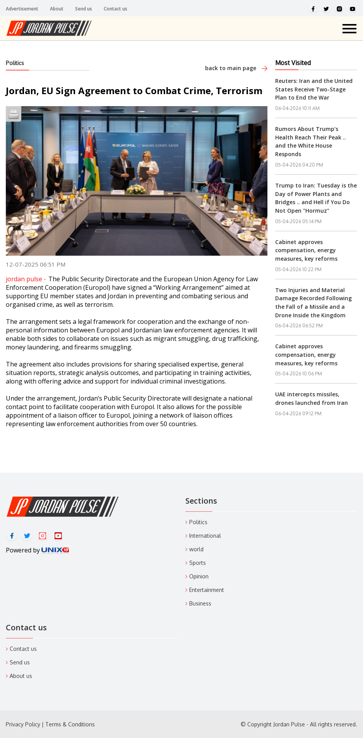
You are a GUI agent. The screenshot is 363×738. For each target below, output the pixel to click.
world (196, 549)
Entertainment (206, 590)
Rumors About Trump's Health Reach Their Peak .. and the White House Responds (310, 141)
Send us (83, 8)
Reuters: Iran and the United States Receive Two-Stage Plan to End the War (314, 89)
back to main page (236, 68)
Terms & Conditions (70, 724)
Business (200, 603)
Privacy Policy (23, 724)
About (56, 8)
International (205, 535)
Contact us (115, 8)
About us (21, 676)
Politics (15, 63)
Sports (197, 562)
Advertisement (22, 8)
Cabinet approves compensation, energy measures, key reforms (306, 250)
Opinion (199, 576)
